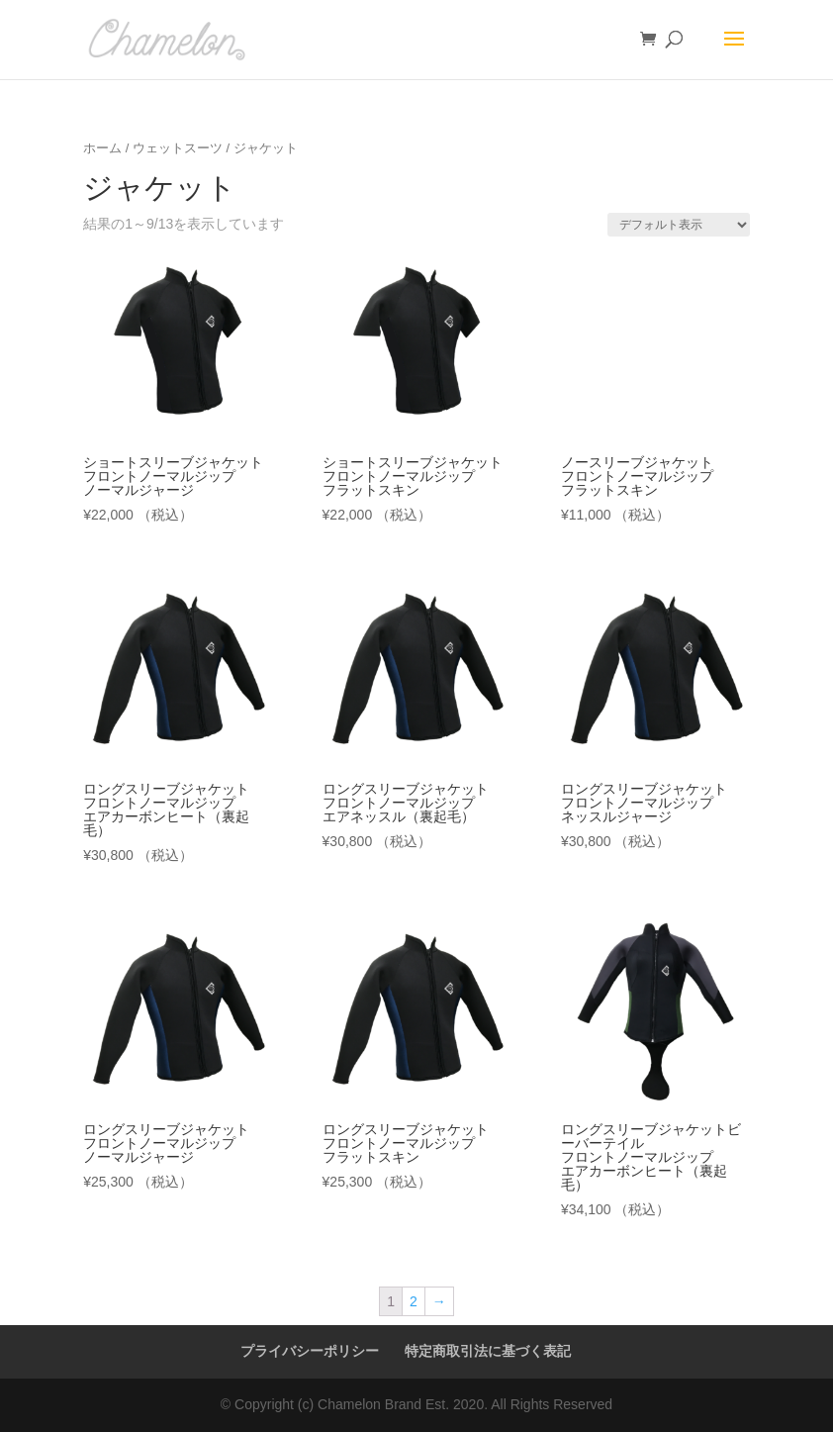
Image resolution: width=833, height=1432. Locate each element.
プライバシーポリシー (309, 1351)
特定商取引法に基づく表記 (488, 1351)
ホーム (102, 148)
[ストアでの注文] (678, 225)
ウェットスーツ (178, 148)
